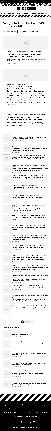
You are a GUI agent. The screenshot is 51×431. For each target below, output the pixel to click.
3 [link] (28, 321)
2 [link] (25, 321)
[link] (32, 321)
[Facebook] (25, 422)
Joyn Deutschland (12, 405)
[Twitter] (30, 422)
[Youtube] (34, 422)
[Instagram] (17, 422)
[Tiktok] (21, 422)
